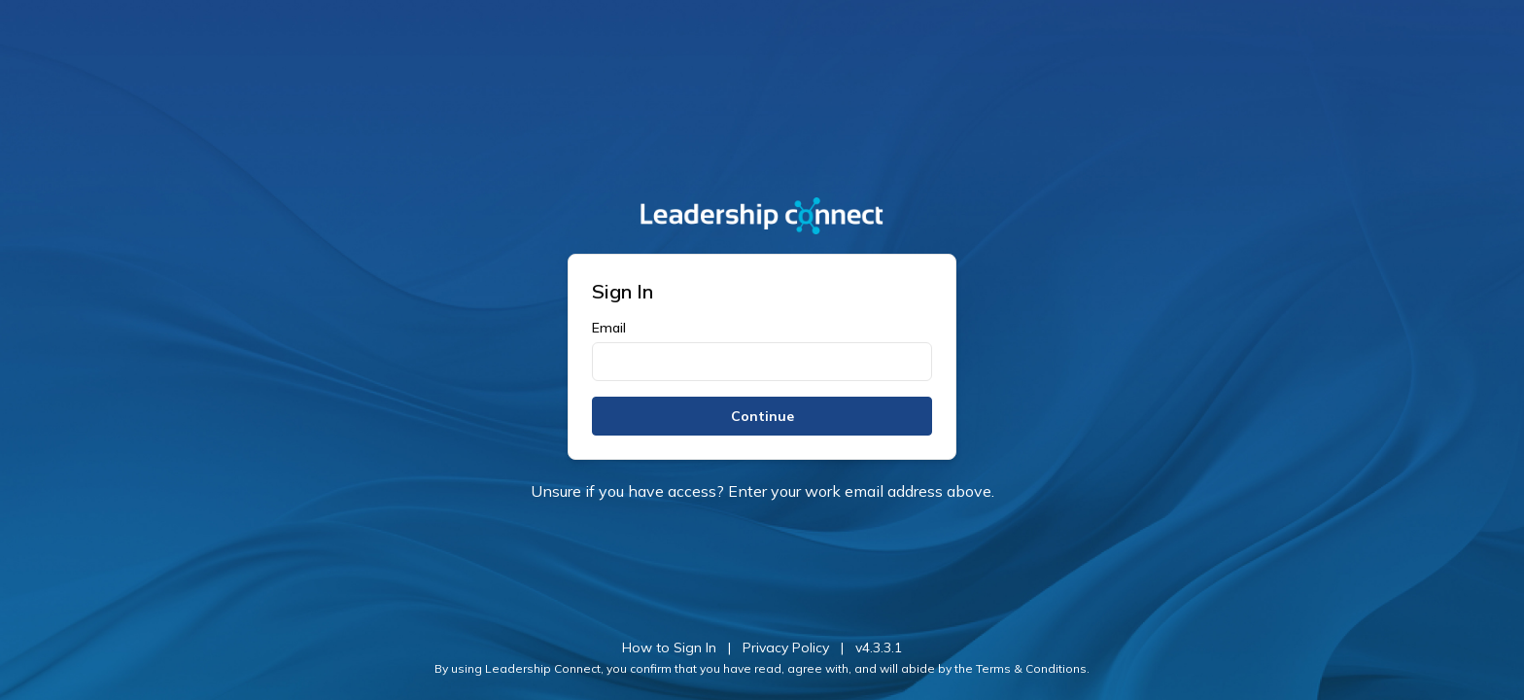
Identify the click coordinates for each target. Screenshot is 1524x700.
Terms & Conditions (1031, 668)
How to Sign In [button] (669, 647)
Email (609, 327)
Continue (762, 416)
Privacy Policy (786, 647)
